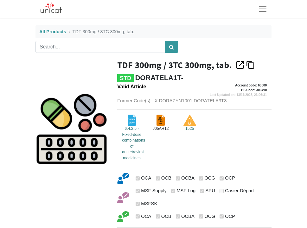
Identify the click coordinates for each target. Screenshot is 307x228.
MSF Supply (154, 190)
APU (210, 190)
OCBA (188, 177)
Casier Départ (239, 190)
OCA (146, 177)
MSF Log (185, 190)
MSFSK (149, 203)
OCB (166, 177)
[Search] (171, 47)
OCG (209, 177)
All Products (52, 31)
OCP (230, 177)
